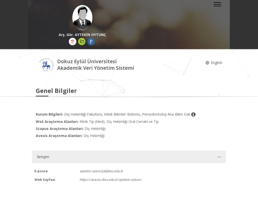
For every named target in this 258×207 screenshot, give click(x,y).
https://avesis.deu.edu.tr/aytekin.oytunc (110, 179)
